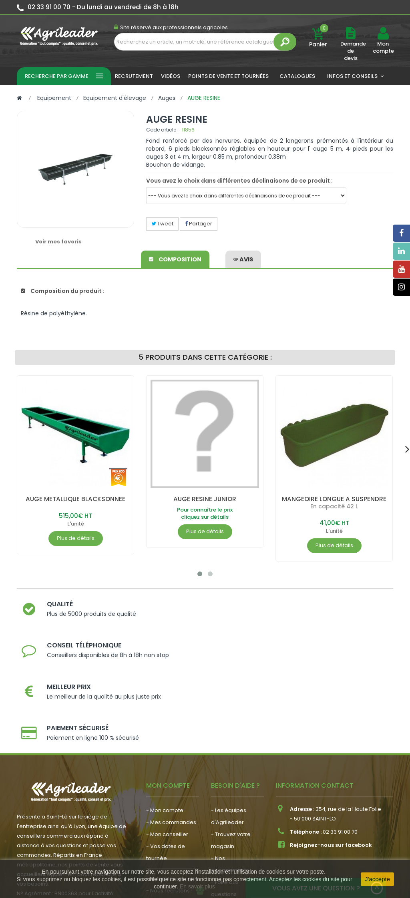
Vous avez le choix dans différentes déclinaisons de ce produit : (239, 180)
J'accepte (377, 879)
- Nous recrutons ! (169, 805)
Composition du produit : (63, 291)
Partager (198, 223)
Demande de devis (353, 51)
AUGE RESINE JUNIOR (205, 499)
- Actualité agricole (171, 793)
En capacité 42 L (334, 506)
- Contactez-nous (234, 820)
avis (243, 258)
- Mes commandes (171, 737)
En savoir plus (197, 886)
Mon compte (383, 47)
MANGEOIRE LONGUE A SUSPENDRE (334, 499)
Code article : (162, 129)
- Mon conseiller (167, 749)
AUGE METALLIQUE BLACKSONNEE (75, 499)
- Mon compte (164, 725)
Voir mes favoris (58, 241)
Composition (175, 258)
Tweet (162, 223)
